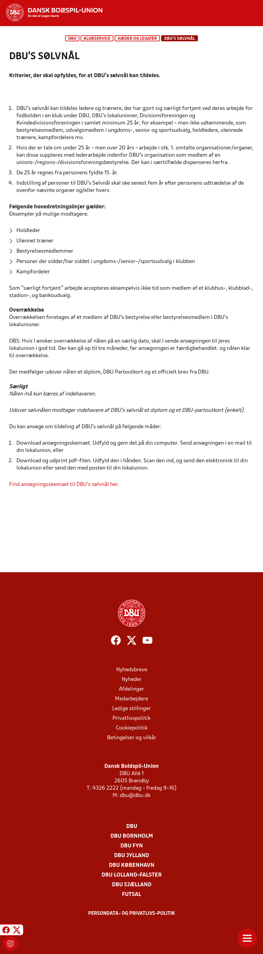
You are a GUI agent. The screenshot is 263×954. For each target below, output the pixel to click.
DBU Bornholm (131, 836)
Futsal (131, 894)
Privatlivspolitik (131, 718)
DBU (72, 39)
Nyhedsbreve (131, 669)
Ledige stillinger (131, 708)
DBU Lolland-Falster (132, 875)
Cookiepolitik (131, 728)
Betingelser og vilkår (131, 737)
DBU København (131, 865)
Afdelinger (131, 689)
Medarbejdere (131, 699)
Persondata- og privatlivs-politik (131, 913)
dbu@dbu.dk (135, 795)
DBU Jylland (131, 855)
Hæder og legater (137, 39)
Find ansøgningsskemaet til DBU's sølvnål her (63, 484)
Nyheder (132, 679)
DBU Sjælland (131, 884)
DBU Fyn (131, 846)
